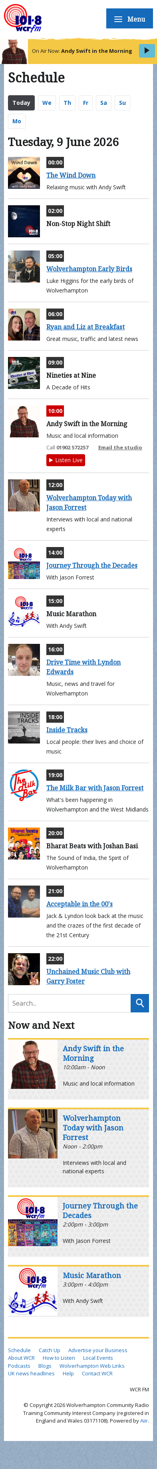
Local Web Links (120, 384)
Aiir (144, 1420)
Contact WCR (97, 1373)
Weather (124, 414)
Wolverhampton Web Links (92, 1365)
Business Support (124, 203)
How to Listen (128, 63)
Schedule (123, 33)
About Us (124, 133)
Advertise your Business (97, 1350)
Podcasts (125, 113)
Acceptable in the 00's (79, 904)
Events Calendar (123, 244)
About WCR (21, 1357)
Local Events (98, 1357)
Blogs (132, 434)
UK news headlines (31, 1373)
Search (140, 1003)
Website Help (126, 464)
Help (68, 1373)
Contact (128, 494)
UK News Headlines (121, 284)
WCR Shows (130, 163)
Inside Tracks (66, 729)
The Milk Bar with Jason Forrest (94, 788)
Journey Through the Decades (91, 565)
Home (131, 13)
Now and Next (41, 1025)
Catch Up (124, 93)
